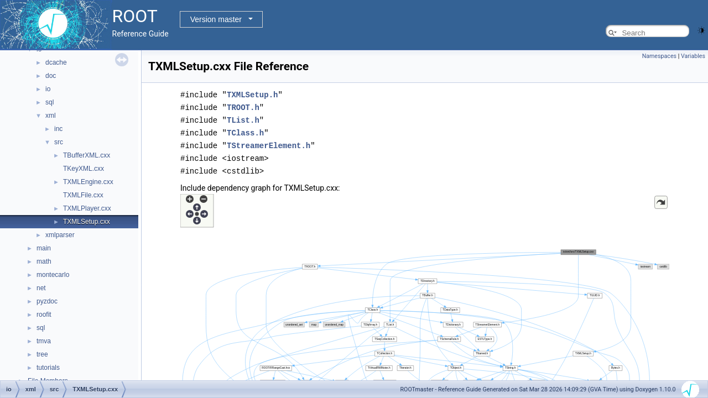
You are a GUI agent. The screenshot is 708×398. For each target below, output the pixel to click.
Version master (216, 19)
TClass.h (245, 130)
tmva (44, 341)
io (47, 89)
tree (42, 354)
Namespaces (659, 56)
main (44, 248)
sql (49, 102)
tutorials (48, 367)
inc (58, 129)
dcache (56, 62)
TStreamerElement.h (268, 143)
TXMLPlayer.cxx (87, 208)
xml (50, 115)
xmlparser (60, 235)
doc (50, 76)
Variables (693, 56)
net (41, 288)
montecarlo (53, 275)
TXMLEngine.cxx (88, 182)
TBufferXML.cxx (86, 155)
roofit (44, 314)
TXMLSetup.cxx (86, 222)
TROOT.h (243, 106)
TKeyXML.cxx (83, 168)
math (44, 261)
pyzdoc (47, 301)
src (58, 142)
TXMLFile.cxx (83, 195)
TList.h (243, 118)
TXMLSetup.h (252, 94)
